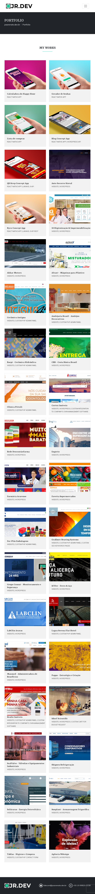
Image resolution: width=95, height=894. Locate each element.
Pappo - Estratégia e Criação (66, 675)
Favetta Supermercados (63, 496)
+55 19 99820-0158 (80, 885)
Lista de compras (15, 139)
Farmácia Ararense (16, 496)
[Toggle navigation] (85, 6)
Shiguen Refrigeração (63, 765)
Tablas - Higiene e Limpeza (21, 854)
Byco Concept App (16, 228)
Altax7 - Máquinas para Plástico (68, 273)
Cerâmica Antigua (16, 317)
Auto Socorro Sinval (62, 183)
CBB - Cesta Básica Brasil (64, 362)
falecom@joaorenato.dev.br (52, 885)
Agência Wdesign (60, 854)
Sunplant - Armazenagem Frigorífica (70, 809)
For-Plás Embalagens (17, 541)
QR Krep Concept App (18, 183)
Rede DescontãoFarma (18, 452)
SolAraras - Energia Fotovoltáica (24, 809)
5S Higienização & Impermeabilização (71, 228)
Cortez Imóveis (59, 405)
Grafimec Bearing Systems (65, 540)
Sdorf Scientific (60, 718)
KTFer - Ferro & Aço (62, 586)
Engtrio (56, 452)
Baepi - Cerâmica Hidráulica (21, 362)
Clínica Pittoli (14, 407)
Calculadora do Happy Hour (21, 94)
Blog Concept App (61, 139)
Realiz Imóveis (14, 717)
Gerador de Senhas (61, 94)
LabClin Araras (14, 631)
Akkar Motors (14, 273)
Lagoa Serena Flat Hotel (64, 631)
